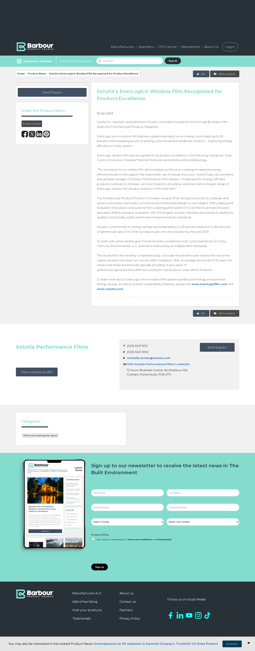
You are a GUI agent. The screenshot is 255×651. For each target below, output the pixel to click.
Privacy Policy (100, 534)
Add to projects (224, 73)
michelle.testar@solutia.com (148, 358)
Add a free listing (84, 601)
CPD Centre (167, 47)
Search (173, 60)
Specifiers (146, 47)
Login (230, 47)
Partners (126, 610)
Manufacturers (122, 47)
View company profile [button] (37, 372)
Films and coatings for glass (40, 435)
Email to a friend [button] (32, 123)
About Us (211, 47)
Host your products (87, 610)
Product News (37, 73)
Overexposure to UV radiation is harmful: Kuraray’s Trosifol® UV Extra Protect (156, 644)
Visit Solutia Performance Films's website (158, 364)
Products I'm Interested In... (76, 61)
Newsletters (190, 47)
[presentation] (119, 552)
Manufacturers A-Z (86, 593)
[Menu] (34, 61)
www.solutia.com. (110, 289)
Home (21, 73)
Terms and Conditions (140, 539)
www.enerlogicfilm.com (209, 284)
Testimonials (81, 618)
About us (126, 593)
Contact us (127, 601)
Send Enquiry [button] (52, 92)
